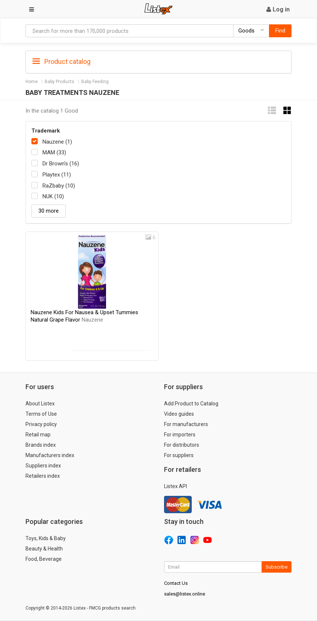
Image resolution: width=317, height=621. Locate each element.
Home (31, 81)
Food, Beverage (43, 559)
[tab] (158, 61)
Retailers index (42, 476)
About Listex (40, 403)
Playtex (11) (56, 174)
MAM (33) (54, 152)
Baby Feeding (95, 81)
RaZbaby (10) (58, 185)
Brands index (40, 445)
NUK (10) (53, 196)
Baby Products (59, 81)
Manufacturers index (49, 455)
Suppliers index (43, 466)
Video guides (179, 414)
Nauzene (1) (57, 141)
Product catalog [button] (62, 61)
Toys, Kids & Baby (45, 538)
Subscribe (276, 567)
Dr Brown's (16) (60, 163)
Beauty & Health (44, 549)
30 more (48, 210)
